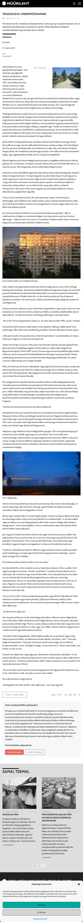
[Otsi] (74, 4)
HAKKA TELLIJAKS (14, 752)
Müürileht (6, 42)
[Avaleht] (15, 4)
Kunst (16, 812)
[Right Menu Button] (79, 3)
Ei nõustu (41, 912)
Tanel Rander (8, 845)
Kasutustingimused (40, 919)
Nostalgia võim (10, 814)
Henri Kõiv (47, 857)
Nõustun (41, 905)
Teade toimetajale (14, 694)
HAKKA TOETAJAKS (35, 752)
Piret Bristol (6, 56)
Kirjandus (7, 37)
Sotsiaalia (7, 812)
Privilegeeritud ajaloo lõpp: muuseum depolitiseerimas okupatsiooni (57, 817)
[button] (79, 884)
